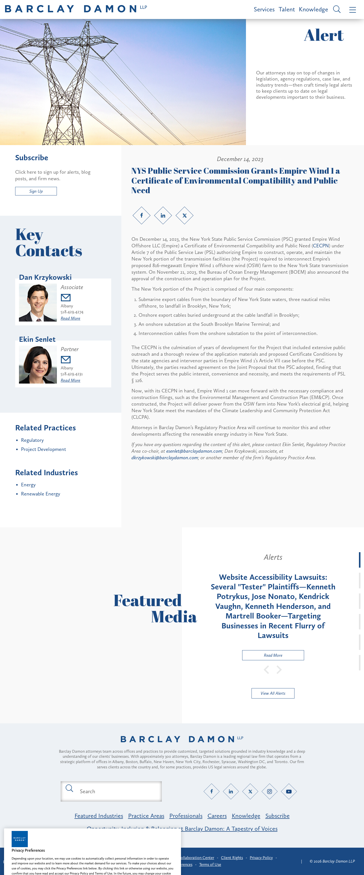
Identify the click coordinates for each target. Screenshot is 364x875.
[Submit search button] (69, 788)
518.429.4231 (72, 373)
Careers (217, 815)
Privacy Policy (261, 857)
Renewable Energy (40, 494)
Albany (67, 306)
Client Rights (232, 857)
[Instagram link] (269, 791)
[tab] (359, 560)
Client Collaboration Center (190, 857)
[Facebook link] (141, 215)
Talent (287, 9)
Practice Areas (146, 815)
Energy (28, 485)
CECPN (321, 246)
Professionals (185, 815)
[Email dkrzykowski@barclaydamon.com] (72, 298)
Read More (70, 318)
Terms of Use (210, 864)
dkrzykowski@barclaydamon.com (164, 457)
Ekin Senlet (37, 339)
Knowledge (313, 9)
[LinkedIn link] (163, 215)
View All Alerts (273, 693)
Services (264, 9)
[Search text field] (117, 791)
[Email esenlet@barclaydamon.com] (72, 360)
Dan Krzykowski (45, 277)
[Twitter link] (184, 215)
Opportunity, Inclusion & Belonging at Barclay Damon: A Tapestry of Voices (182, 828)
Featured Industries (99, 815)
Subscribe (277, 815)
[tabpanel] (273, 606)
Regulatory (32, 440)
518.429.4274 (72, 311)
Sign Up (36, 191)
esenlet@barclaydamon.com (194, 451)
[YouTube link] (289, 791)
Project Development (43, 449)
